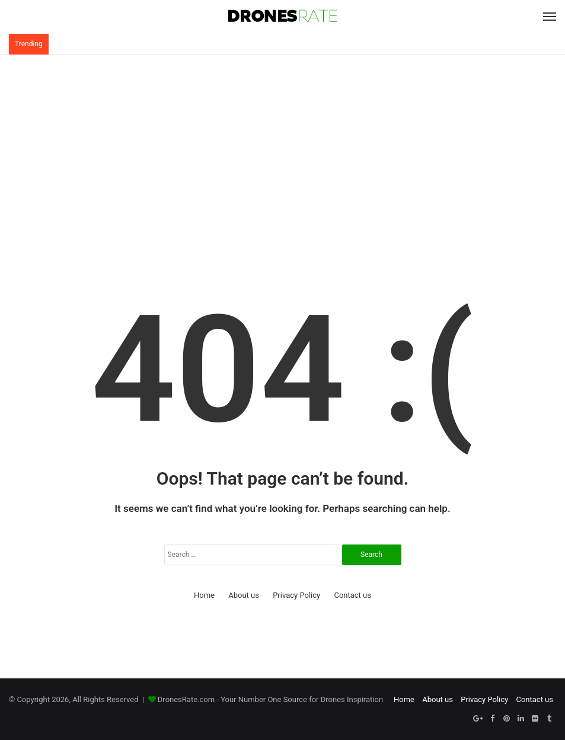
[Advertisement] (282, 150)
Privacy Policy (296, 595)
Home (204, 595)
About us (243, 595)
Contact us (352, 595)
